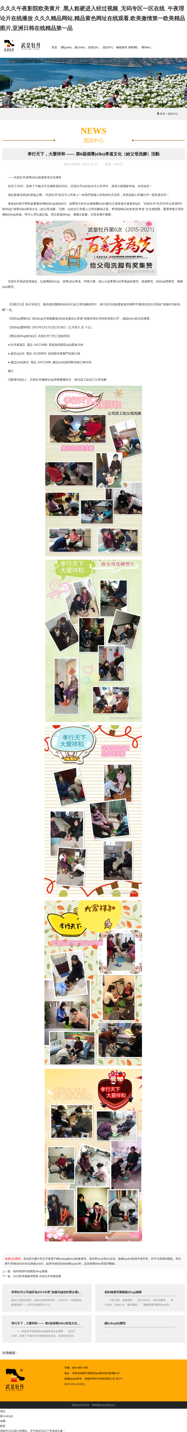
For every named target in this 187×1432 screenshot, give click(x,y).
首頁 (162, 113)
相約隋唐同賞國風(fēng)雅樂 (30, 1271)
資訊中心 (173, 113)
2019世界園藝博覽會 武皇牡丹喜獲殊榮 (37, 1276)
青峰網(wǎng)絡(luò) (103, 1405)
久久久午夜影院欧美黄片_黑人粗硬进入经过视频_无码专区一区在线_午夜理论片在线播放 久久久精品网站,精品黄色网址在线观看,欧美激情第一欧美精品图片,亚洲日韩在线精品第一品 (92, 18)
